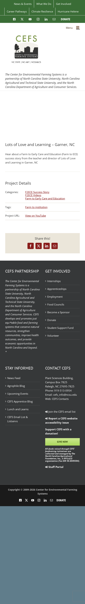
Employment (55, 296)
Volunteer (53, 335)
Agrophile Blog (16, 386)
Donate (51, 320)
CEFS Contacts (60, 399)
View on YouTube (35, 215)
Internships (54, 281)
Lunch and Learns (18, 409)
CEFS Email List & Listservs (17, 419)
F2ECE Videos (33, 195)
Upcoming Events (17, 393)
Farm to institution (36, 207)
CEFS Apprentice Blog (20, 401)
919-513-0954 (63, 390)
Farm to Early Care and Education (45, 198)
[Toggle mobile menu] (78, 27)
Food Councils (55, 304)
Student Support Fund (60, 328)
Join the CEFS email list (60, 411)
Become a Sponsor (58, 312)
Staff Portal (54, 467)
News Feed (13, 378)
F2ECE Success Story (37, 192)
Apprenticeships (56, 289)
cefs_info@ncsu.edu (65, 394)
